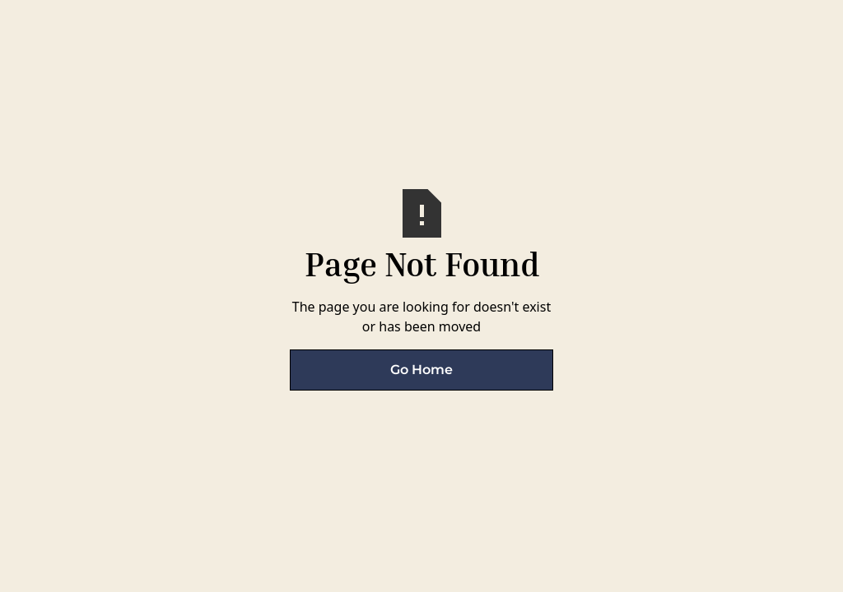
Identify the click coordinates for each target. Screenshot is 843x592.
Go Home (421, 369)
